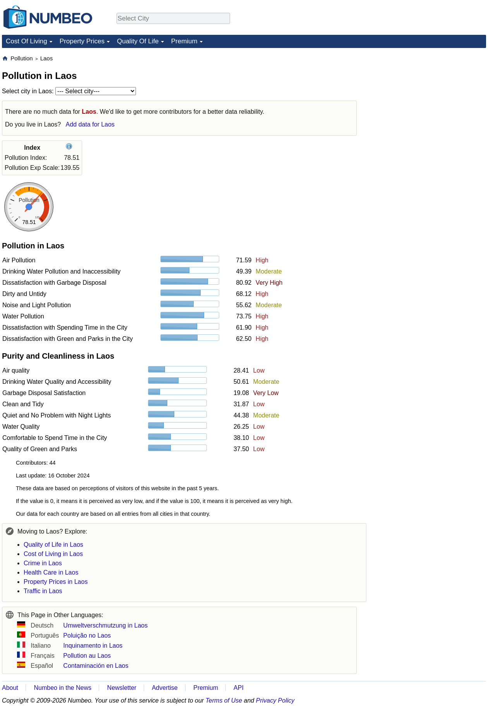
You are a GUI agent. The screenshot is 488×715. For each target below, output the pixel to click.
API (239, 687)
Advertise (165, 687)
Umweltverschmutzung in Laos (105, 625)
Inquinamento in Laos (92, 645)
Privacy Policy (275, 700)
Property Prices (82, 41)
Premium (184, 41)
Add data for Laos (90, 124)
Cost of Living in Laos (53, 554)
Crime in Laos (43, 563)
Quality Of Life (138, 41)
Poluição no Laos (87, 635)
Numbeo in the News (62, 687)
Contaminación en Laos (95, 665)
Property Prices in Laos (56, 581)
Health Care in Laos (51, 572)
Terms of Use (224, 700)
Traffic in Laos (43, 591)
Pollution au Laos (87, 655)
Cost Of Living (26, 41)
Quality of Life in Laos (53, 544)
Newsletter (122, 687)
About (10, 687)
